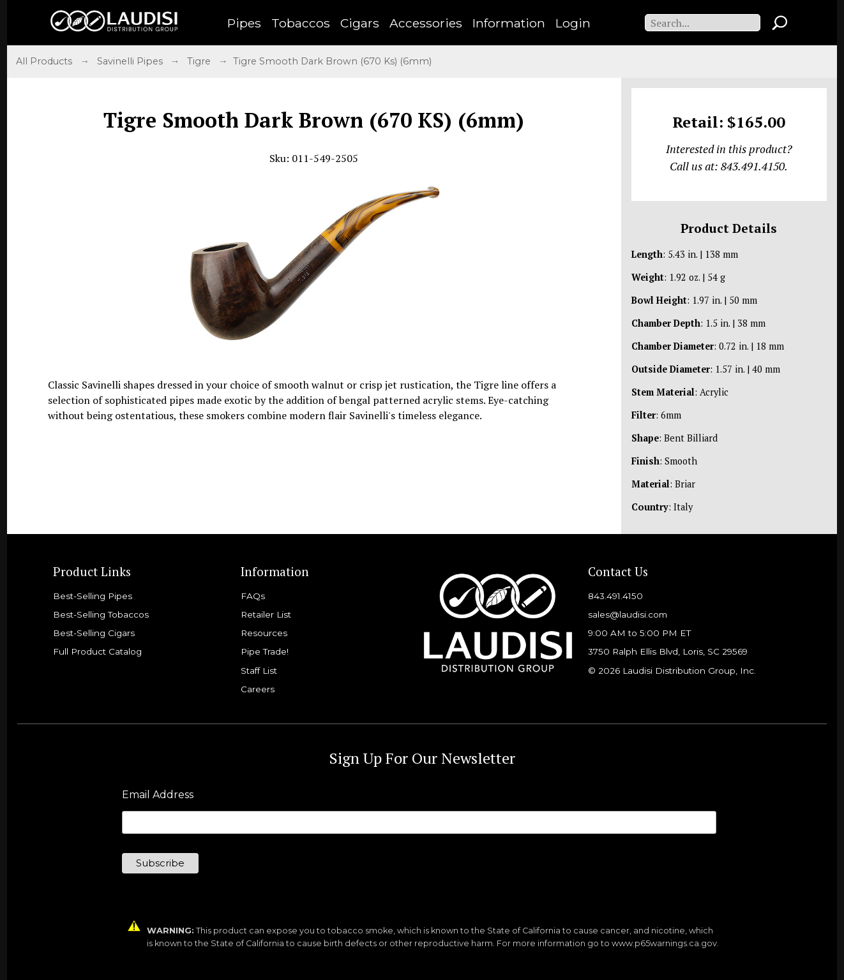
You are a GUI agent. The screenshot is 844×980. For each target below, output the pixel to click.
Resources (264, 633)
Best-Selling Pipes (92, 596)
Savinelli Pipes (131, 61)
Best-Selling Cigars (94, 633)
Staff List (259, 670)
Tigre (200, 61)
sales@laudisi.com (627, 614)
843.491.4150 (615, 596)
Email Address (157, 795)
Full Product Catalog (97, 651)
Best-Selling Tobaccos (101, 614)
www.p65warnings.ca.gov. (665, 943)
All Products (45, 61)
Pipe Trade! (265, 651)
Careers (258, 689)
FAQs (253, 596)
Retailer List (266, 614)
